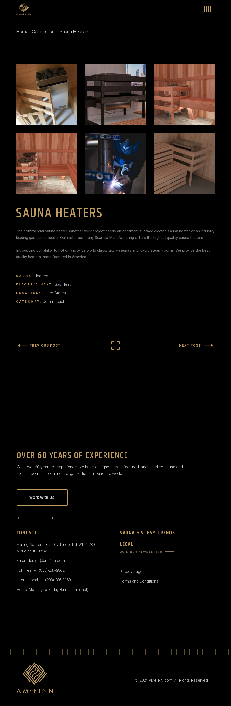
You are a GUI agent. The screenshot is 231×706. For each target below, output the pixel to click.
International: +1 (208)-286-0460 (44, 580)
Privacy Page (131, 571)
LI (54, 518)
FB (36, 518)
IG (19, 518)
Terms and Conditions (139, 581)
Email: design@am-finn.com (41, 560)
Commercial (53, 301)
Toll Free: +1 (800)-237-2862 (40, 570)
